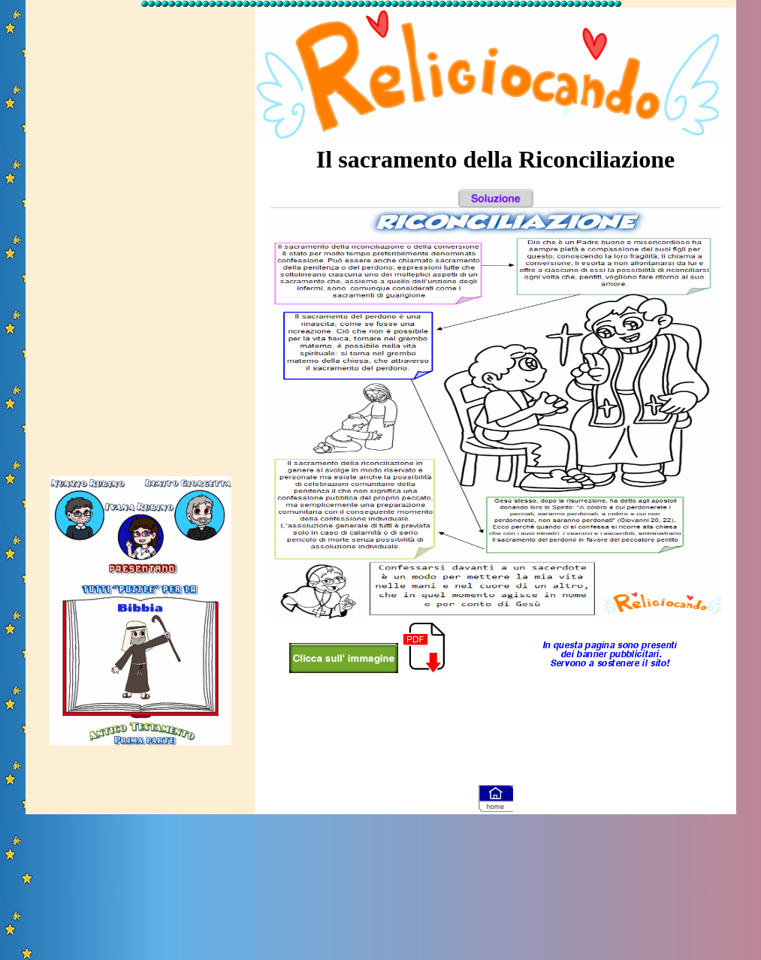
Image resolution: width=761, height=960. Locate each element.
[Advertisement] (140, 235)
